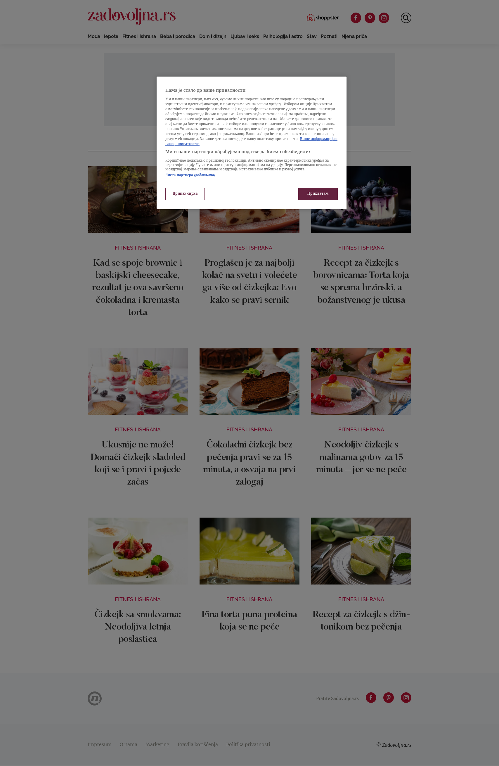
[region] (251, 143)
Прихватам (317, 194)
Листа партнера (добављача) (190, 175)
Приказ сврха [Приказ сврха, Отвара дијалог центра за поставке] (185, 194)
